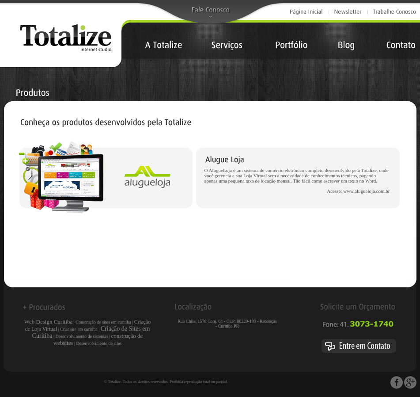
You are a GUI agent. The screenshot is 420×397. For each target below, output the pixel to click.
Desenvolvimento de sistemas (82, 336)
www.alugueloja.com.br (366, 191)
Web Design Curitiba (48, 321)
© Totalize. (112, 381)
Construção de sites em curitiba (103, 322)
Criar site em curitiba (79, 329)
